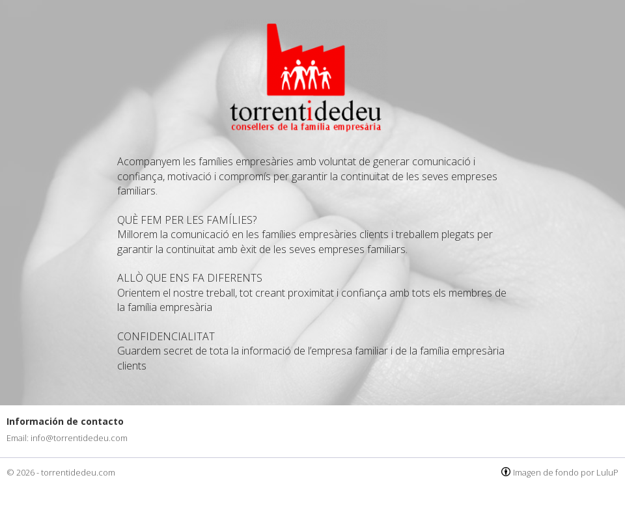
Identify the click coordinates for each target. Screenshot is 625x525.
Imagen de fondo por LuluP (565, 472)
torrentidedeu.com (78, 472)
